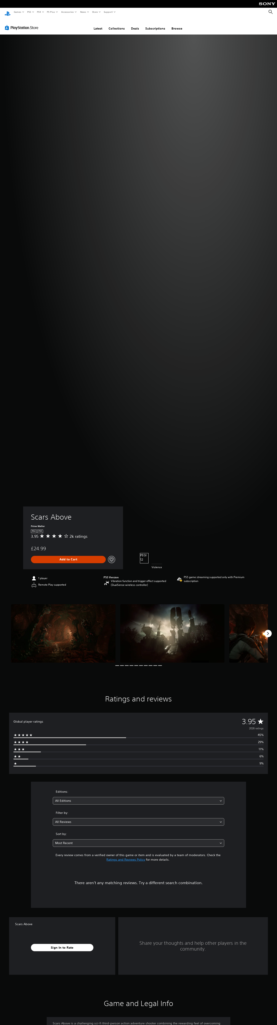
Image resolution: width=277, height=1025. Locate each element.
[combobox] (138, 796)
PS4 (39, 11)
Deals (135, 24)
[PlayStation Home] (7, 12)
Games (17, 11)
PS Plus (51, 11)
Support (108, 11)
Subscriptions (155, 24)
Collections (117, 24)
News (83, 11)
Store (95, 11)
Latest (98, 24)
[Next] (268, 629)
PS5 (29, 11)
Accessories (67, 11)
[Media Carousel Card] (63, 629)
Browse (176, 24)
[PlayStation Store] (22, 23)
